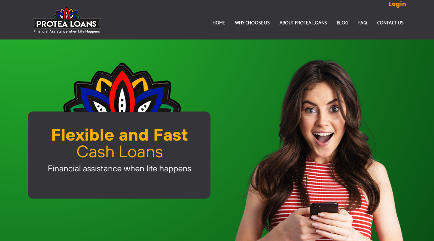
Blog (342, 23)
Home (218, 23)
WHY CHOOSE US (252, 23)
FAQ (362, 23)
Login (398, 4)
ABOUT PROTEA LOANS (303, 23)
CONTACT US (390, 23)
